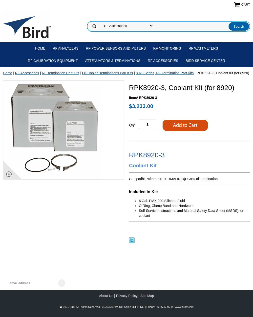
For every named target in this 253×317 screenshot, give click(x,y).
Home (40, 48)
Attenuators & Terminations (113, 61)
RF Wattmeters (203, 48)
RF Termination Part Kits (60, 73)
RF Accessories (163, 61)
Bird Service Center (205, 61)
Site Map (147, 296)
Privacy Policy (127, 296)
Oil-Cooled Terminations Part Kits (107, 73)
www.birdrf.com (184, 306)
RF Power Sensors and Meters (116, 48)
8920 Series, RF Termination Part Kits (165, 73)
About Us (106, 296)
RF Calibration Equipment (53, 61)
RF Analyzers (66, 48)
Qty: (132, 125)
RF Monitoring (167, 48)
